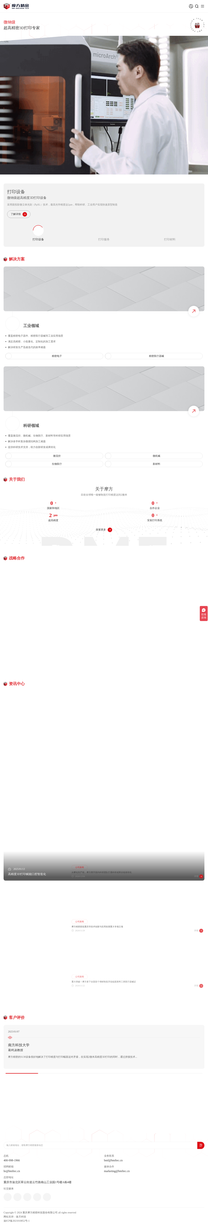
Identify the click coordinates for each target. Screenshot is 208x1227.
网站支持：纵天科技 (15, 1216)
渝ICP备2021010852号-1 (17, 1220)
